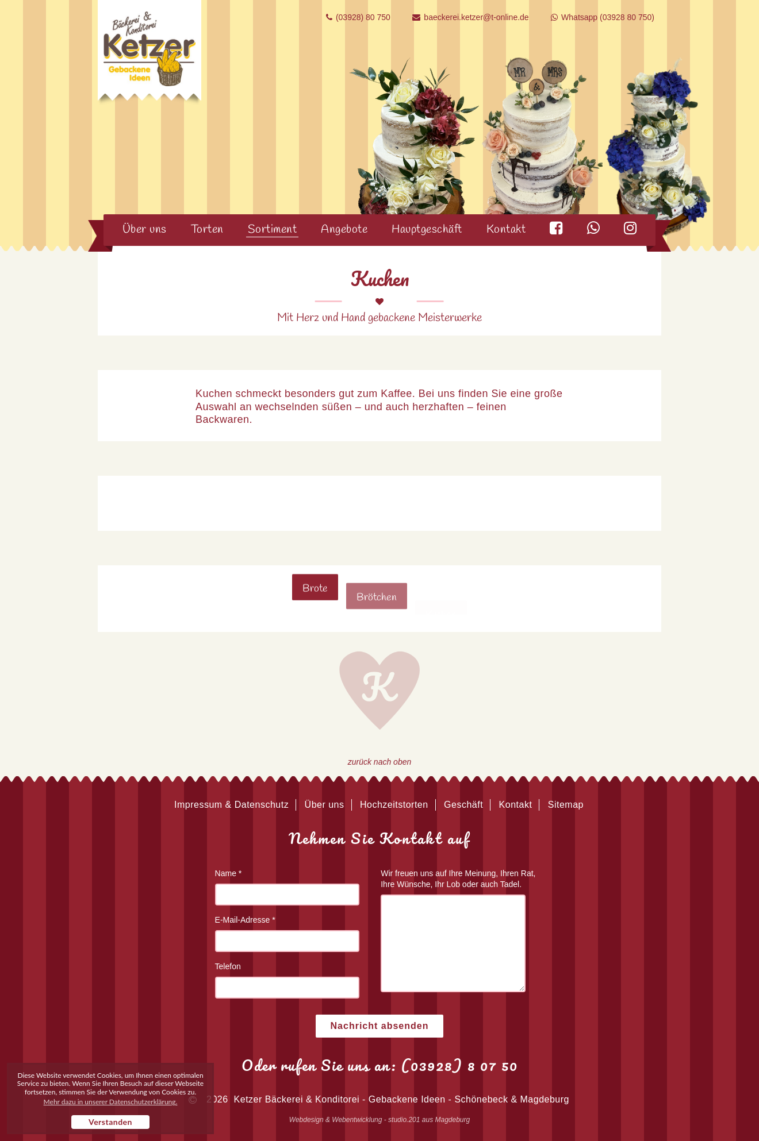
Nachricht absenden (380, 1026)
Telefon (228, 966)
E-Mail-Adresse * (245, 919)
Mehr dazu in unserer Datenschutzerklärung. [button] (111, 1102)
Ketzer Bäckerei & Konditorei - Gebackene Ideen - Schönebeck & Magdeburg (401, 1099)
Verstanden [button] (110, 1122)
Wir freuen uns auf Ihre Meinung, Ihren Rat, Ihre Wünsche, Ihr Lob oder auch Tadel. (458, 879)
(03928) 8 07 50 (459, 1065)
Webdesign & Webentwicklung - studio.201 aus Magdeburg (379, 1120)
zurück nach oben (380, 762)
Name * (228, 873)
